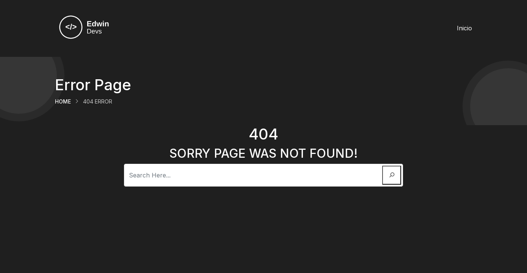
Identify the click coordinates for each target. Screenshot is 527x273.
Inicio (464, 28)
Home (63, 101)
